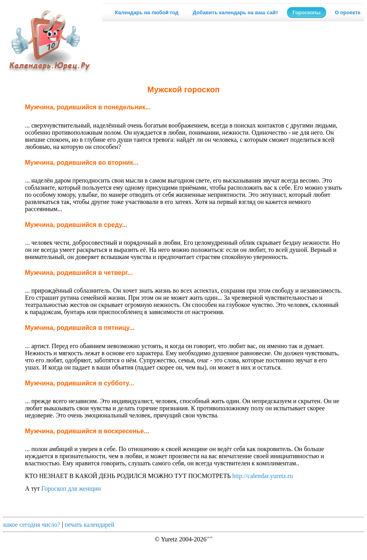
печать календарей (90, 524)
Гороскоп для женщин (71, 488)
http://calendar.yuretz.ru (262, 475)
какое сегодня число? (31, 524)
